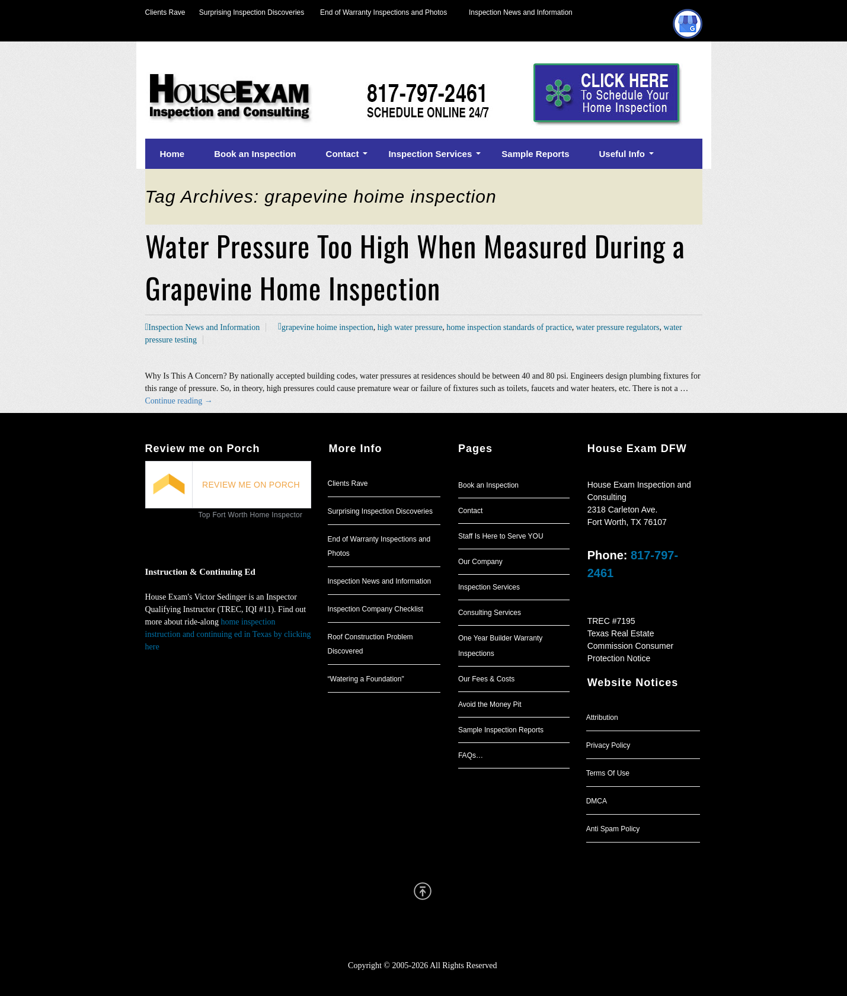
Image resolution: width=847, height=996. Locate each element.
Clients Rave (165, 12)
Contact (470, 511)
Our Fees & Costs (486, 679)
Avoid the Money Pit (490, 704)
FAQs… (470, 755)
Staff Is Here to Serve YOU (501, 536)
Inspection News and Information (521, 12)
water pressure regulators (618, 327)
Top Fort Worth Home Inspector (251, 515)
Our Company (480, 562)
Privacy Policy (608, 745)
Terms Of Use (607, 773)
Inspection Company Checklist (375, 609)
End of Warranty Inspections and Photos (386, 12)
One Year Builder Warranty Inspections (500, 646)
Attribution (602, 717)
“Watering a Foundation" (366, 679)
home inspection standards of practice (508, 327)
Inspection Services (489, 587)
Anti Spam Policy (613, 829)
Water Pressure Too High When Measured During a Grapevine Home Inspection (415, 267)
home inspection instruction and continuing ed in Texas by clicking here (228, 634)
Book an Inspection (488, 485)
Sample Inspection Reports (501, 730)
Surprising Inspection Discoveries (245, 12)
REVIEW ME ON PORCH (251, 484)
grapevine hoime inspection (327, 327)
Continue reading (179, 400)
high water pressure (410, 327)
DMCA (596, 801)
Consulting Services (489, 613)
